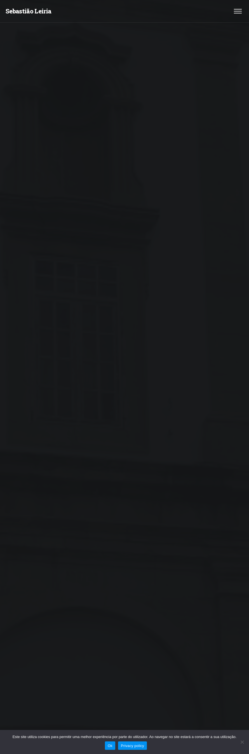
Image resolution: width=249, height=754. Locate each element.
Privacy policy (132, 746)
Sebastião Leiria (28, 11)
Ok (110, 746)
